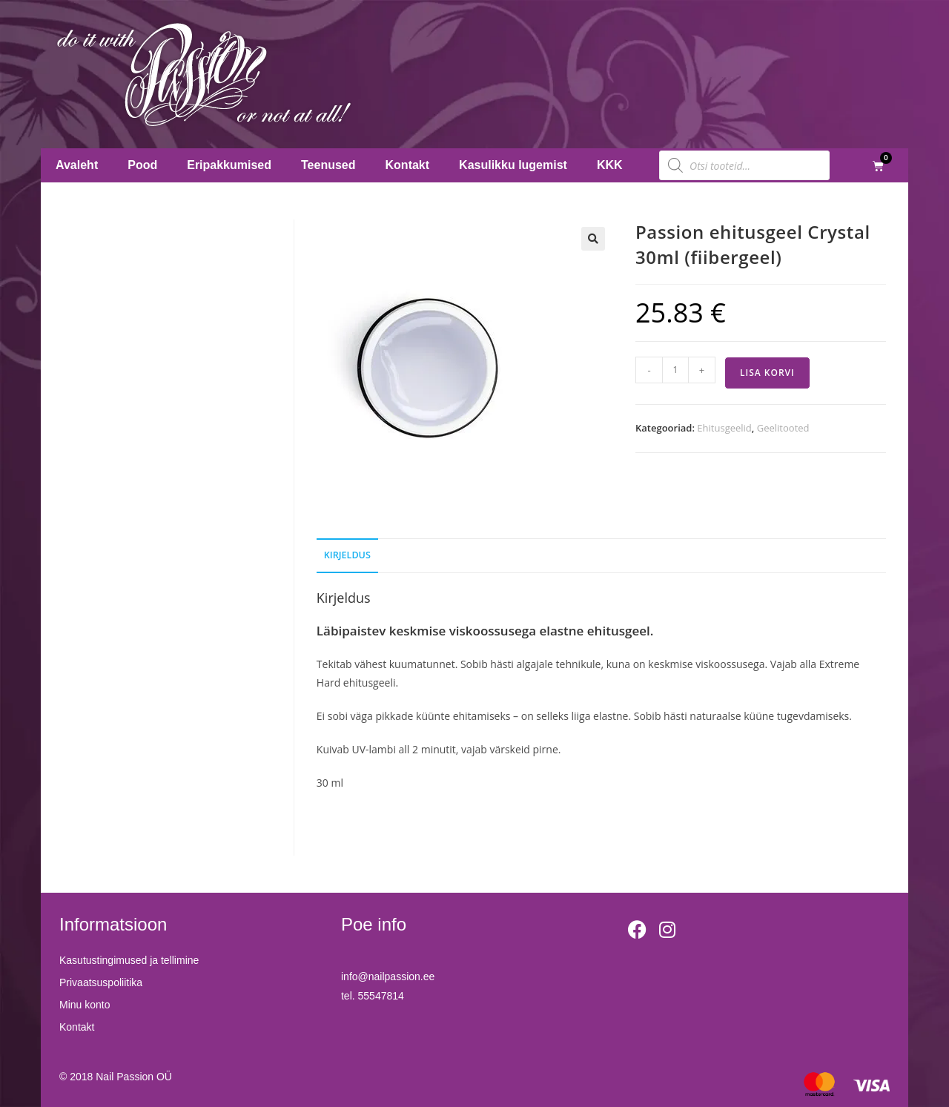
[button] (593, 239)
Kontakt (408, 165)
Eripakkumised (229, 165)
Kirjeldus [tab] (347, 555)
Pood (142, 165)
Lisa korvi (767, 372)
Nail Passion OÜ (134, 1077)
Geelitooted (783, 427)
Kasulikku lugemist (513, 165)
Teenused (328, 165)
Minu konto (84, 1005)
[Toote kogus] (675, 370)
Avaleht (77, 165)
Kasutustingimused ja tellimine (129, 960)
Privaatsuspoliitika (100, 982)
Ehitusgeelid (724, 427)
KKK (610, 165)
